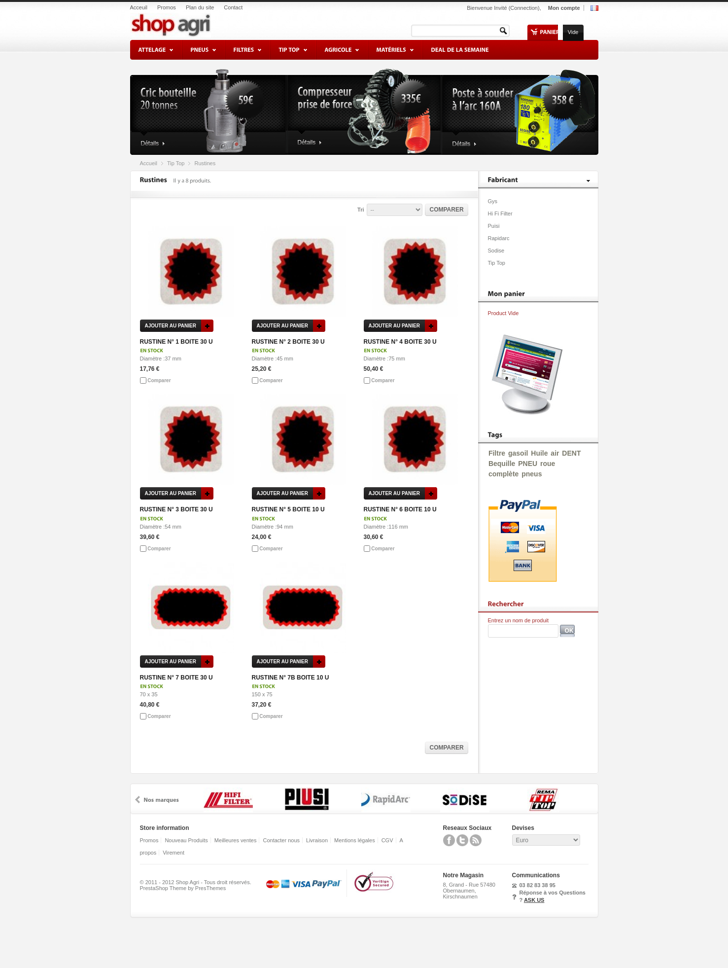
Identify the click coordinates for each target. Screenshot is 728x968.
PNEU (527, 463)
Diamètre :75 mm (384, 358)
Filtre (496, 453)
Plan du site (200, 7)
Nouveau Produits (186, 840)
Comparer (159, 380)
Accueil (148, 163)
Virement (173, 853)
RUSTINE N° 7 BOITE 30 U (176, 677)
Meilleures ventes (235, 840)
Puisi (494, 226)
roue (547, 463)
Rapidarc (499, 238)
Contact (233, 7)
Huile (539, 453)
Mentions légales (354, 840)
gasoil (518, 453)
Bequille (501, 463)
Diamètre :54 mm (160, 527)
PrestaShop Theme (163, 888)
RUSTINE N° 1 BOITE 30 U (176, 341)
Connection (524, 8)
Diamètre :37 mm (160, 358)
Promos (166, 7)
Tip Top (175, 163)
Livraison (317, 840)
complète (503, 474)
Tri (360, 210)
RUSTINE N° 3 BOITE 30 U (176, 509)
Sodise (496, 250)
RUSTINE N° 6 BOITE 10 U (400, 509)
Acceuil (138, 7)
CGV (387, 840)
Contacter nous (281, 840)
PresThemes (210, 888)
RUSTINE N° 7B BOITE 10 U (290, 677)
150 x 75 (262, 694)
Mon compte (564, 8)
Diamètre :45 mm (272, 358)
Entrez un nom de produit (518, 620)
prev (137, 799)
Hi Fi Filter (500, 213)
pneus (531, 474)
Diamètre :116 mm (386, 527)
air (555, 453)
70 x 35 (149, 694)
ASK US (534, 900)
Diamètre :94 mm (272, 527)
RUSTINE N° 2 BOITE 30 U (288, 341)
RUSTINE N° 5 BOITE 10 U (288, 509)
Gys (493, 201)
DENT (571, 453)
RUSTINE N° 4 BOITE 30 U (400, 341)
